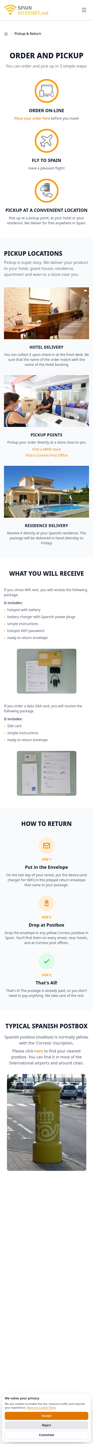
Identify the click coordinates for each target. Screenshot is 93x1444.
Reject (46, 1425)
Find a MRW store (46, 449)
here (38, 1051)
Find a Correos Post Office (47, 455)
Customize (46, 1435)
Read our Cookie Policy (41, 1407)
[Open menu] (84, 10)
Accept (47, 1416)
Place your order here (32, 118)
